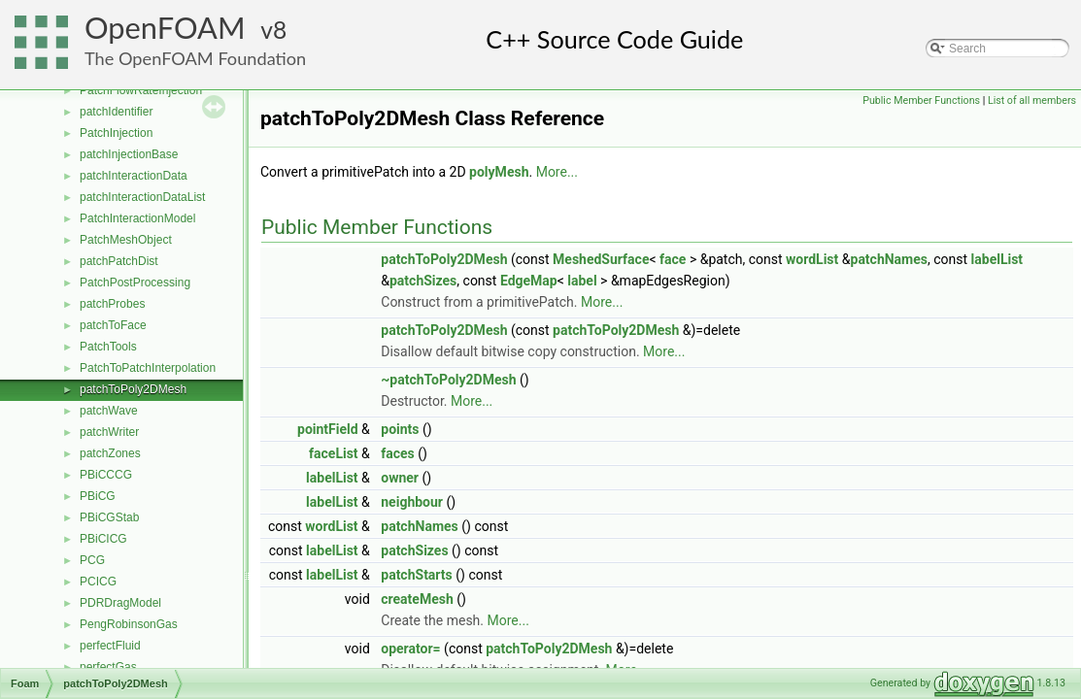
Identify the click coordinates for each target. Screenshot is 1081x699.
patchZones (110, 453)
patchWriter (109, 432)
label (581, 280)
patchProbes (112, 304)
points (400, 429)
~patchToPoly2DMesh (448, 379)
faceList (333, 453)
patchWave (109, 410)
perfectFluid (110, 645)
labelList (997, 259)
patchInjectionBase (129, 154)
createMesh (417, 599)
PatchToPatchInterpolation (148, 368)
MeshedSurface (601, 259)
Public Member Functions (921, 100)
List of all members (1032, 100)
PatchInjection (116, 133)
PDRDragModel (120, 603)
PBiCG (98, 496)
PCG (92, 560)
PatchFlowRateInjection (141, 90)
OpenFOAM (165, 28)
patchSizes (422, 280)
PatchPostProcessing (135, 282)
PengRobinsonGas (129, 624)
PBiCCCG (106, 475)
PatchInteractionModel (137, 218)
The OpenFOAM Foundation (195, 58)
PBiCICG (103, 539)
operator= (410, 648)
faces (398, 453)
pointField (327, 429)
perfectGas (108, 667)
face (672, 259)
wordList (812, 259)
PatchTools (108, 346)
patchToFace (113, 325)
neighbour (412, 502)
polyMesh (498, 172)
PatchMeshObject (126, 240)
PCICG (98, 581)
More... (557, 172)
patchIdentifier (116, 111)
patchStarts (417, 574)
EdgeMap (528, 280)
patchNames (890, 259)
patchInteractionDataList (142, 197)
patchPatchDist (119, 261)
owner (400, 477)
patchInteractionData (133, 176)
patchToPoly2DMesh (133, 389)
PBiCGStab (109, 517)
